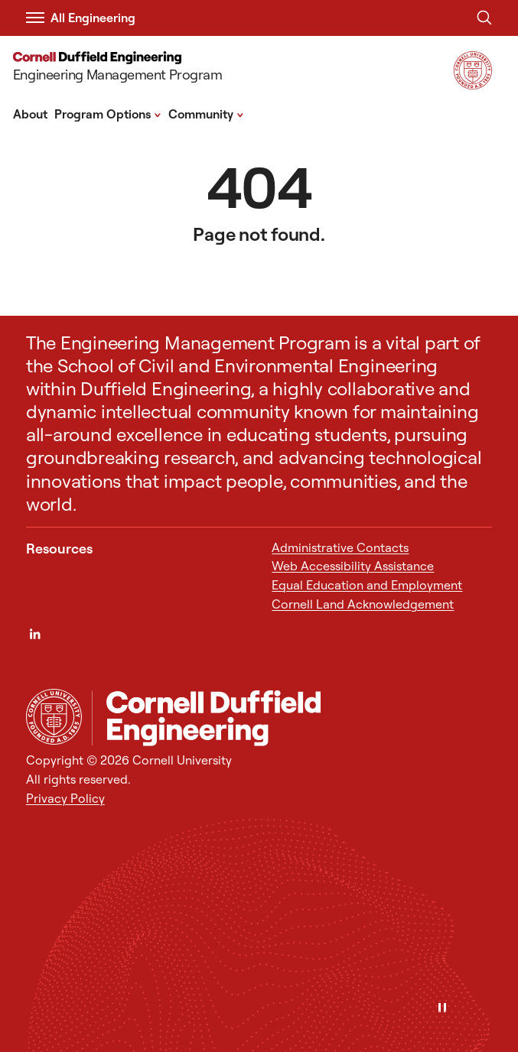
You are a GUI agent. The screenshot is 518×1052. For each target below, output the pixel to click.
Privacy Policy (65, 798)
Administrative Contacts (340, 547)
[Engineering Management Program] (128, 68)
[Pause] (442, 1009)
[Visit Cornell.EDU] (473, 84)
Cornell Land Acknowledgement (363, 604)
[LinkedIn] (35, 634)
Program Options (107, 113)
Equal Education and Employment (367, 585)
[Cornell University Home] (54, 717)
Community (206, 113)
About (30, 114)
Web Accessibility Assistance (353, 565)
